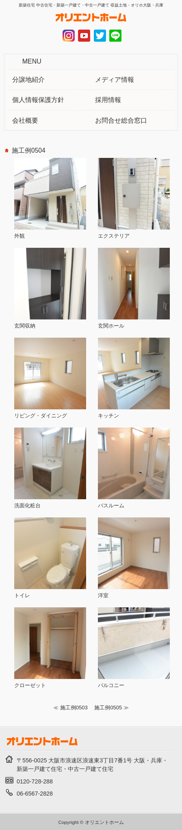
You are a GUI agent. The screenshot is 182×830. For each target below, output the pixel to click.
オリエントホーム (104, 822)
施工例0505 (108, 707)
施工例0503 (74, 707)
